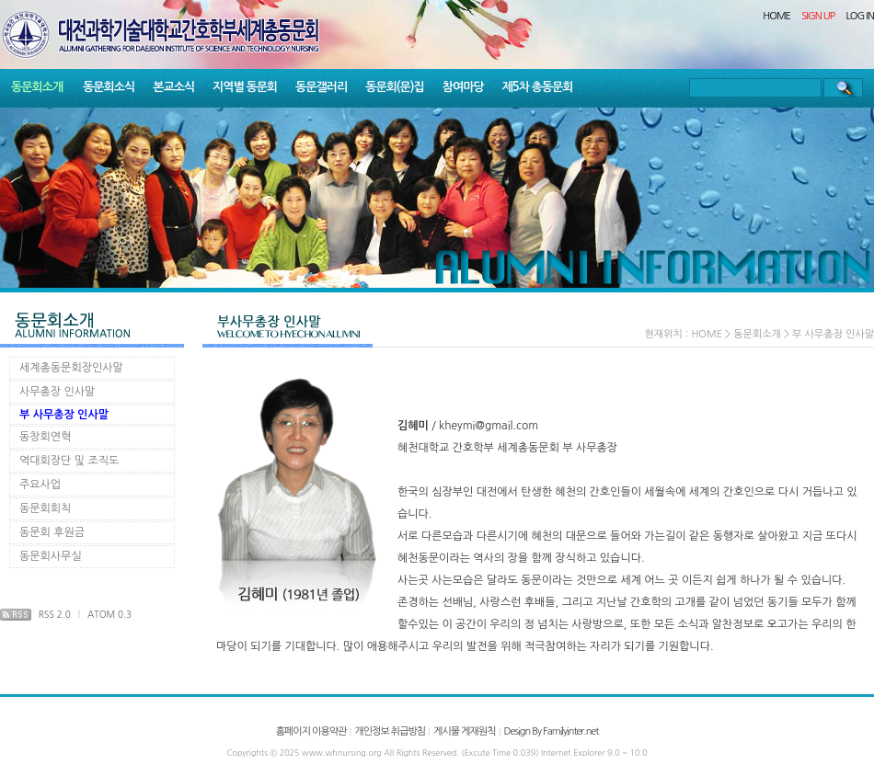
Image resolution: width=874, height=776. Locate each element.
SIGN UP (817, 16)
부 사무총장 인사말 (64, 414)
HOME (776, 16)
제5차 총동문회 (537, 87)
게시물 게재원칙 (464, 731)
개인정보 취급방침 (389, 731)
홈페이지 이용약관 (311, 731)
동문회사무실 (50, 556)
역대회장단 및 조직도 (69, 460)
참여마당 (463, 87)
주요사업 (40, 484)
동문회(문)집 (394, 87)
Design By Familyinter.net (551, 731)
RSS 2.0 (55, 614)
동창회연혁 (45, 436)
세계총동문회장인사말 (71, 367)
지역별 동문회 (245, 87)
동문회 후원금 (52, 532)
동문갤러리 (321, 87)
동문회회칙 (45, 508)
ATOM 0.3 (109, 614)
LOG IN (860, 16)
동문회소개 (37, 87)
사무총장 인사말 (57, 391)
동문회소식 (108, 87)
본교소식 (173, 87)
